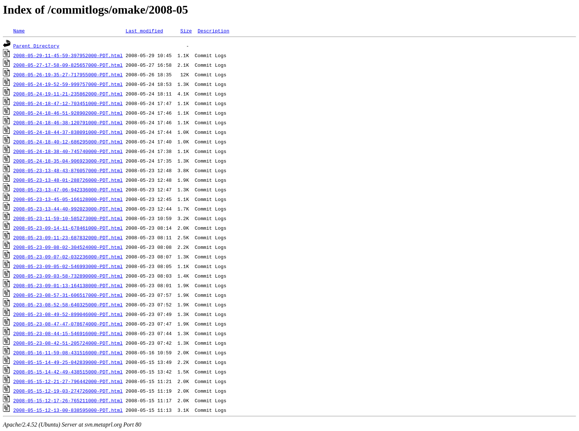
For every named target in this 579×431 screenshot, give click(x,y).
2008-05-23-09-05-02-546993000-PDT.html (68, 266)
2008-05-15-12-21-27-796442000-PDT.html (68, 381)
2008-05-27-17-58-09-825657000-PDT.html (68, 65)
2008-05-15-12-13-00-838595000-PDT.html (68, 410)
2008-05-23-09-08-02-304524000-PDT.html (68, 247)
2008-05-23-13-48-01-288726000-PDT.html (68, 180)
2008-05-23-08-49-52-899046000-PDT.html (68, 314)
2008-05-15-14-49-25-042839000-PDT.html (68, 362)
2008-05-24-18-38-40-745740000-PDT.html (68, 151)
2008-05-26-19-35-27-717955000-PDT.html (68, 74)
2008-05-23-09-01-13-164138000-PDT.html (68, 285)
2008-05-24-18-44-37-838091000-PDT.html (68, 132)
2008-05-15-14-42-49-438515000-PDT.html (68, 371)
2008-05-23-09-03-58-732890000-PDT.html (68, 275)
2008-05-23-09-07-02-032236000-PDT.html (68, 256)
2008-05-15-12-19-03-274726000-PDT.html (68, 390)
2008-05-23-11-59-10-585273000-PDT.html (68, 218)
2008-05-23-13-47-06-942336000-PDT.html (68, 189)
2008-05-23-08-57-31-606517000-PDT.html (68, 295)
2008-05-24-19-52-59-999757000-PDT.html (68, 84)
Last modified (144, 30)
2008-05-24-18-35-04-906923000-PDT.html (68, 160)
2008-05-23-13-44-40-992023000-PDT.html (68, 208)
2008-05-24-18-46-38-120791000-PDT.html (68, 122)
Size (186, 30)
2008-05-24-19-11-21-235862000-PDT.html (68, 93)
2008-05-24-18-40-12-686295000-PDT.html (68, 141)
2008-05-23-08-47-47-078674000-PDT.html (68, 323)
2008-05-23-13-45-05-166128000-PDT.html (68, 199)
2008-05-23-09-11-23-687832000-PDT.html (68, 237)
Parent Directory (36, 45)
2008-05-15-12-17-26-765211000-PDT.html (68, 400)
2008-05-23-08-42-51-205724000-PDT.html (68, 343)
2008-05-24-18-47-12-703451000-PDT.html (68, 103)
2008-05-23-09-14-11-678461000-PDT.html (68, 228)
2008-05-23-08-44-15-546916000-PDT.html (68, 333)
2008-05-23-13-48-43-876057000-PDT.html (68, 170)
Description (213, 30)
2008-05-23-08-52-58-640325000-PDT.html (68, 304)
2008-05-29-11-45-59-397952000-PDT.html (68, 55)
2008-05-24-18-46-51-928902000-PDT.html (68, 113)
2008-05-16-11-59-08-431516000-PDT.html (68, 352)
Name (19, 30)
